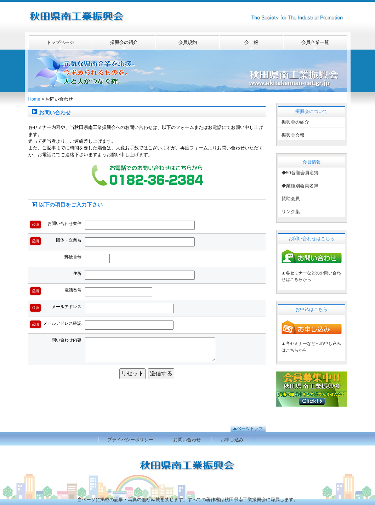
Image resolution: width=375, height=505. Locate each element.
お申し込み (232, 439)
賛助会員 (291, 198)
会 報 (251, 42)
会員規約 (187, 42)
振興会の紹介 (124, 42)
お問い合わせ (187, 439)
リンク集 (291, 211)
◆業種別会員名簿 (300, 185)
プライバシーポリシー (130, 439)
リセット (132, 373)
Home (34, 99)
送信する (161, 373)
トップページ (60, 42)
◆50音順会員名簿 (300, 172)
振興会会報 (293, 135)
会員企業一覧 (315, 42)
